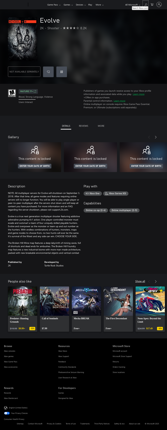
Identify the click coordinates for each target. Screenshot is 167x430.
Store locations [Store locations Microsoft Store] (119, 372)
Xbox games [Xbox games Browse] (9, 356)
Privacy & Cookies (54, 424)
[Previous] (149, 137)
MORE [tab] (101, 125)
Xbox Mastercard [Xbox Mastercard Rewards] (11, 398)
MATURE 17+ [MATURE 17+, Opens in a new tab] (28, 91)
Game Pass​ (52, 4)
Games (67, 4)
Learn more (138, 94)
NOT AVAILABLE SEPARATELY (24, 71)
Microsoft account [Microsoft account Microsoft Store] (120, 351)
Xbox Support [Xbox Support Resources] (63, 356)
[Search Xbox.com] (146, 4)
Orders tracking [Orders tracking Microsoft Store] (119, 367)
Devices (81, 4)
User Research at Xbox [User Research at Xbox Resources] (67, 377)
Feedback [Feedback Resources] (62, 361)
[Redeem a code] (61, 72)
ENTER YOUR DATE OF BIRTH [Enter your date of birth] (35, 166)
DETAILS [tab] (66, 125)
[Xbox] (37, 4)
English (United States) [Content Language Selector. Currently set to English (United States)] (18, 408)
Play (92, 4)
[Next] (155, 137)
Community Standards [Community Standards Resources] (67, 367)
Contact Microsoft (35, 424)
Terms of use (71, 424)
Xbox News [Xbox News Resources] (62, 351)
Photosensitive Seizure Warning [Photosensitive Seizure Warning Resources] (71, 372)
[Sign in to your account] (159, 4)
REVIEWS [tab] (83, 125)
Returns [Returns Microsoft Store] (116, 361)
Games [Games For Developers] (61, 393)
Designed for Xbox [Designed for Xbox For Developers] (65, 398)
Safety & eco (119, 424)
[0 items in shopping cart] (152, 4)
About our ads (134, 424)
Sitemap (20, 424)
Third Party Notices (102, 424)
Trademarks (85, 424)
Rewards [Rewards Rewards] (7, 393)
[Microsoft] (15, 4)
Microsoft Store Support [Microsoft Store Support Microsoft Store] (122, 356)
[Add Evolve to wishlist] (48, 72)
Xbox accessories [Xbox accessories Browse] (11, 367)
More (101, 4)
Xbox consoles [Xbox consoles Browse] (9, 351)
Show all (140, 281)
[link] (22, 309)
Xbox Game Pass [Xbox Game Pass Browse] (10, 361)
